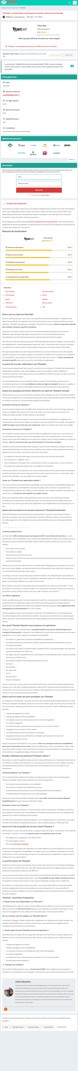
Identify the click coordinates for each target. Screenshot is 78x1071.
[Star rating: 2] (53, 55)
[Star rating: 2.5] (54, 55)
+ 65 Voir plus (61, 1027)
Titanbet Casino (10, 307)
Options (45, 299)
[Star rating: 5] (60, 55)
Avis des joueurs (48, 291)
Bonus (44, 295)
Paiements (9, 303)
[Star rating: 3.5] (57, 55)
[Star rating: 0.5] (49, 55)
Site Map (66, 1048)
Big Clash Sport (18, 1027)
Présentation (10, 295)
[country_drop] (41, 1054)
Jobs (57, 1048)
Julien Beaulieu (23, 981)
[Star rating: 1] (50, 55)
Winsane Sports (33, 1027)
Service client (47, 303)
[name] (39, 177)
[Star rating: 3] (55, 55)
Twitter (61, 1048)
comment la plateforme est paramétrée (42, 222)
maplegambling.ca (22, 1048)
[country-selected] (38, 1053)
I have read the (35, 195)
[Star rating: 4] (58, 55)
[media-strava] (5, 1009)
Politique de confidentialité (40, 1048)
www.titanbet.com (10, 95)
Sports (7, 299)
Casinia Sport (48, 1027)
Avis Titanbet (10, 291)
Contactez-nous (51, 1048)
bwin (6, 1027)
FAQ (43, 307)
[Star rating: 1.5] (52, 55)
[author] (3, 17)
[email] (39, 183)
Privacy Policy (45, 195)
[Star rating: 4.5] (59, 55)
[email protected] (21, 844)
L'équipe (30, 1048)
